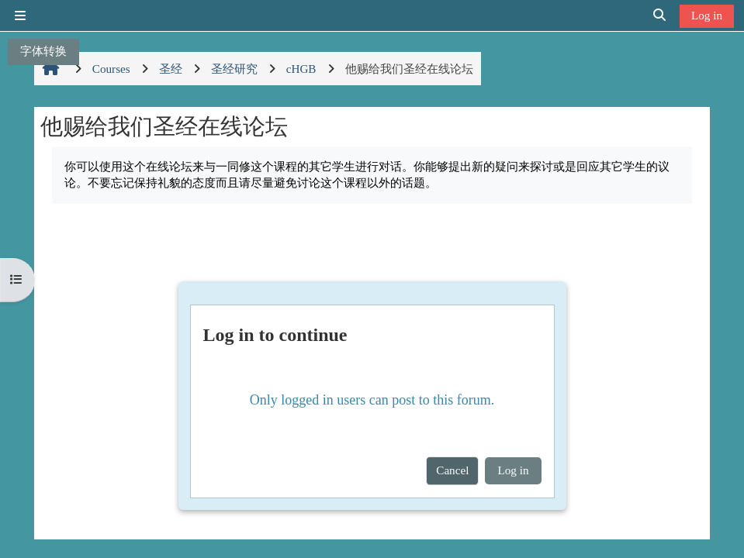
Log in (706, 15)
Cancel (452, 470)
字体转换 (43, 50)
